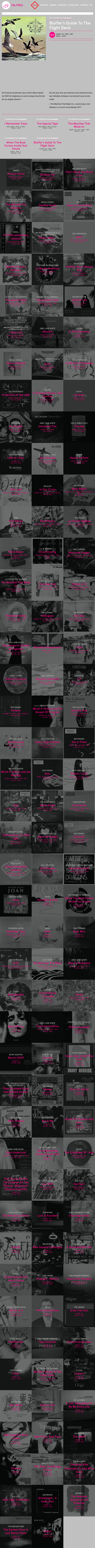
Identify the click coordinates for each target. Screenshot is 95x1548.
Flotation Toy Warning (60, 18)
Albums (52, 5)
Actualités (73, 5)
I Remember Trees (16, 123)
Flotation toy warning (16, 138)
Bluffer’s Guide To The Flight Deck (47, 144)
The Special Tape (47, 123)
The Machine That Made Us (79, 125)
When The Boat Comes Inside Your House (16, 145)
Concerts (62, 5)
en (91, 5)
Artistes (44, 5)
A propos (84, 5)
